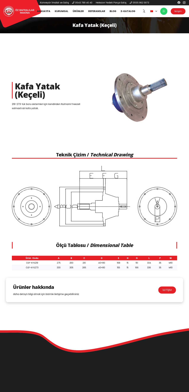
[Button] (163, 11)
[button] (143, 11)
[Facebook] (179, 2)
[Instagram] (184, 2)
